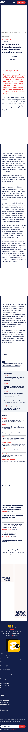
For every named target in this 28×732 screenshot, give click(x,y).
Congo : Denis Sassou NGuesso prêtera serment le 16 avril (12, 447)
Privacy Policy (13, 720)
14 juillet (7, 353)
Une (11, 30)
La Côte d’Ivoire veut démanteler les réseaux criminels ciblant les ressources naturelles (14, 399)
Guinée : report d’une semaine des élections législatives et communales (14, 392)
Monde (6, 374)
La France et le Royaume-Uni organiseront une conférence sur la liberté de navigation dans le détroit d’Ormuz (14, 378)
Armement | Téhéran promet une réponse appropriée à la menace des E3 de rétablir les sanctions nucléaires (20, 605)
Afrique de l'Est (6, 439)
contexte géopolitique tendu (16, 353)
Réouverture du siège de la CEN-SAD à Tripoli (13, 452)
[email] (9, 717)
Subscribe (22, 717)
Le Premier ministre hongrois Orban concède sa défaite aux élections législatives (14, 370)
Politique (6, 390)
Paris (4, 356)
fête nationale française (17, 354)
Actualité (5, 30)
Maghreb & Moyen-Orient (8, 450)
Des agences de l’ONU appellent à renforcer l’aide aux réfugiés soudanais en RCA (13, 386)
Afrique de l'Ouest (9, 396)
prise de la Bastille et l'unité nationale (13, 356)
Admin (15, 47)
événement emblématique (7, 354)
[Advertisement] (14, 122)
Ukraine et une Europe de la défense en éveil (11, 358)
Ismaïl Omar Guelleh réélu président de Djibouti (12, 441)
